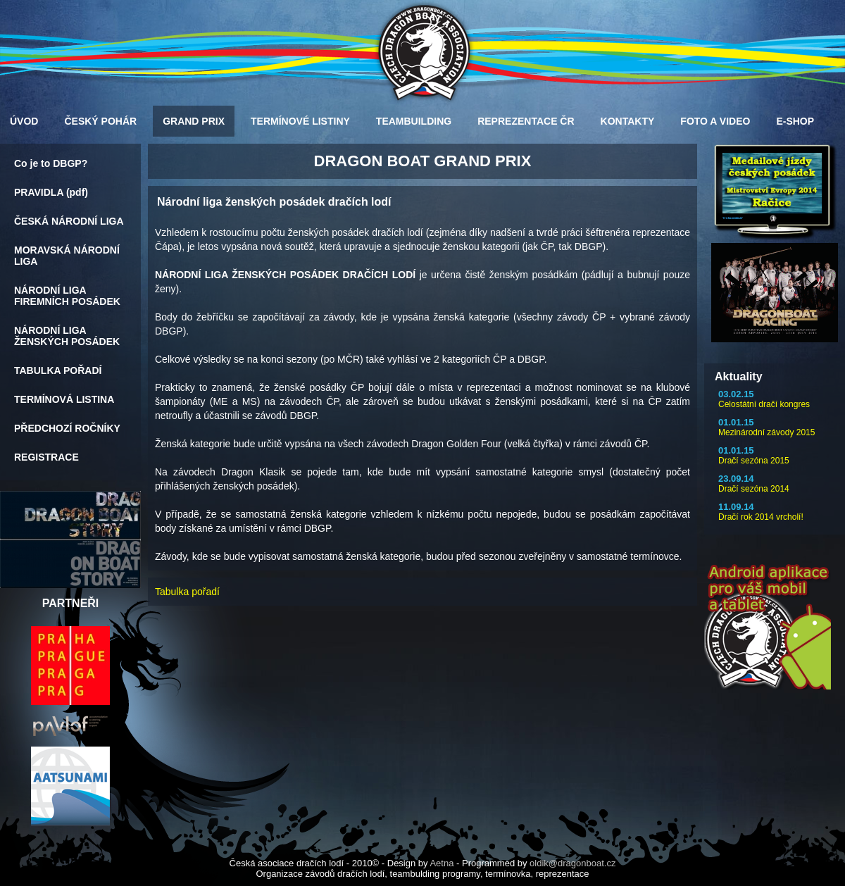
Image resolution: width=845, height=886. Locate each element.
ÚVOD (24, 121)
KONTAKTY (628, 121)
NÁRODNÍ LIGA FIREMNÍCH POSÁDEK (67, 296)
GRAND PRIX (194, 121)
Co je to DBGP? (50, 163)
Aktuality (739, 376)
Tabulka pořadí (187, 591)
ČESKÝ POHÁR (100, 121)
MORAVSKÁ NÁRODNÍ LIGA (67, 255)
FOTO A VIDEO (715, 121)
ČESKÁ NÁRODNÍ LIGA (69, 221)
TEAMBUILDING (413, 121)
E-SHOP (795, 121)
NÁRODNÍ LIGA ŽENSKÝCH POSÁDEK (67, 336)
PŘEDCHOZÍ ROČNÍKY (67, 428)
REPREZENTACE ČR (525, 121)
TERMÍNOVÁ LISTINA (64, 399)
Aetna (441, 863)
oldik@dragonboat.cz (572, 863)
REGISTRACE (46, 457)
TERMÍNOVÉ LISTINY (300, 121)
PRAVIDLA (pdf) (51, 192)
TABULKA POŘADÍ (57, 370)
